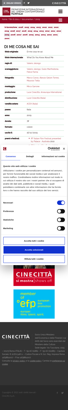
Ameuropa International (51, 92)
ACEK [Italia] (32, 104)
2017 (18, 31)
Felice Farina (32, 72)
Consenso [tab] (11, 156)
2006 (25, 35)
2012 (47, 31)
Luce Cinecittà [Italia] (36, 98)
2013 (41, 31)
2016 (24, 31)
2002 (49, 35)
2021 (50, 27)
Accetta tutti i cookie (34, 241)
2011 (53, 31)
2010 (58, 31)
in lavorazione (11, 27)
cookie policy (35, 361)
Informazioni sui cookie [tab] (53, 156)
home (4, 19)
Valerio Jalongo (34, 63)
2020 (56, 27)
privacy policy (19, 361)
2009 (37, 19)
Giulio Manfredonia (50, 69)
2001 (55, 35)
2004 (37, 35)
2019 (7, 31)
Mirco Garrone (33, 86)
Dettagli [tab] (30, 156)
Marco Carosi (33, 78)
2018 (12, 31)
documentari (27, 19)
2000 (7, 38)
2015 (30, 31)
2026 (20, 27)
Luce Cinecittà (33, 92)
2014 (36, 31)
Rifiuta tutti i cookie (34, 259)
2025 (26, 27)
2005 (31, 35)
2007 (19, 35)
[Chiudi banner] (64, 149)
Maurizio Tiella (33, 81)
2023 (38, 27)
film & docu (14, 19)
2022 (44, 27)
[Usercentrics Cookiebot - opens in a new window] (48, 149)
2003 (43, 35)
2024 (32, 27)
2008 (13, 35)
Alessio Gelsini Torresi (49, 78)
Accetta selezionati (34, 250)
